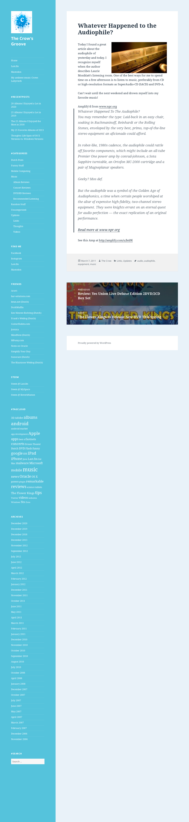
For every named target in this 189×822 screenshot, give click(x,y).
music (93, 264)
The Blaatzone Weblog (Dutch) (27, 362)
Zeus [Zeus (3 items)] (28, 502)
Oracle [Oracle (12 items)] (25, 476)
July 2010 (16, 667)
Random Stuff (18, 204)
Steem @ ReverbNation (23, 394)
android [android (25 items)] (19, 423)
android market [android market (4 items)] (19, 428)
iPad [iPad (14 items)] (32, 453)
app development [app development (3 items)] (19, 434)
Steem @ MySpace (20, 389)
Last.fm (15, 66)
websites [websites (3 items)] (32, 498)
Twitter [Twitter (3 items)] (14, 498)
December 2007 (19, 689)
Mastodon (16, 71)
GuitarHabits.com (20, 324)
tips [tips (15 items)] (38, 492)
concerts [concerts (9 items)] (17, 443)
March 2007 (17, 722)
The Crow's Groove (22, 41)
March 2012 (17, 573)
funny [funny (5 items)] (36, 448)
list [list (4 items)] (39, 459)
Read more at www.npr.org (99, 229)
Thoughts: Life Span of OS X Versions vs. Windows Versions (27, 137)
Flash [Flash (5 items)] (28, 448)
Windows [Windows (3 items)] (15, 502)
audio (140, 260)
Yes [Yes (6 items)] (23, 502)
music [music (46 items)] (30, 469)
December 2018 (19, 534)
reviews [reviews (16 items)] (18, 486)
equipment (83, 264)
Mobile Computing (20, 171)
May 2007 (16, 711)
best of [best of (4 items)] (22, 439)
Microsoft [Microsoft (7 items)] (36, 463)
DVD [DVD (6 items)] (22, 448)
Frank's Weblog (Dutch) (23, 318)
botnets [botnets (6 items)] (31, 439)
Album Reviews (21, 182)
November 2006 (19, 739)
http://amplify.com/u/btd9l (116, 240)
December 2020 (19, 523)
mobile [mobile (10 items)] (16, 470)
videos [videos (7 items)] (23, 498)
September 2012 (19, 551)
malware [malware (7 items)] (22, 463)
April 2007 (16, 717)
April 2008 (16, 678)
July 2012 (16, 556)
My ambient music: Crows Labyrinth (24, 79)
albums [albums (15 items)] (30, 417)
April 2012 (16, 567)
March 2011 (17, 623)
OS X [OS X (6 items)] (35, 476)
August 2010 (17, 661)
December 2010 (19, 639)
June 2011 (16, 606)
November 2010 (19, 645)
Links (16, 220)
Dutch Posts (17, 160)
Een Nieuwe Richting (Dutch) (26, 312)
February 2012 (19, 578)
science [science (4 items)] (31, 487)
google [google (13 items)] (17, 453)
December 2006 (19, 733)
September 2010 (19, 656)
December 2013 (19, 540)
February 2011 (19, 628)
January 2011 (18, 634)
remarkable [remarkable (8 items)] (35, 481)
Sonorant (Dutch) (20, 357)
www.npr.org (108, 106)
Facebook (16, 253)
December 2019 (19, 528)
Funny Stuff (17, 165)
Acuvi (14, 290)
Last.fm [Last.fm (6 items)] (33, 459)
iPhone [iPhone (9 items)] (16, 458)
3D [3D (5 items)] (12, 417)
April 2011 (16, 617)
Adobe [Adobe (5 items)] (19, 417)
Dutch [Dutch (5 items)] (14, 448)
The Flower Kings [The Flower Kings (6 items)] (23, 493)
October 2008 (18, 672)
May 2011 (16, 612)
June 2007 (16, 706)
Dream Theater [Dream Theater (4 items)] (33, 444)
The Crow (106, 260)
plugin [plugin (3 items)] (22, 481)
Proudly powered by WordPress (94, 343)
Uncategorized (18, 209)
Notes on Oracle (19, 345)
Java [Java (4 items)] (25, 459)
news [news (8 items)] (15, 476)
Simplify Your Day (20, 351)
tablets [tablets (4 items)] (38, 487)
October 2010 (18, 650)
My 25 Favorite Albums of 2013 (27, 130)
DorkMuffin (17, 307)
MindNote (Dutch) (20, 335)
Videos (16, 231)
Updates (15, 215)
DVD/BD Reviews (22, 193)
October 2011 (18, 600)
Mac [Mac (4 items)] (13, 463)
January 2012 (18, 584)
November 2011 (19, 595)
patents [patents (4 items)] (15, 481)
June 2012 (16, 562)
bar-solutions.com (20, 296)
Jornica (15, 329)
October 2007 (18, 694)
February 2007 (19, 728)
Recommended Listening (26, 198)
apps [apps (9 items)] (14, 439)
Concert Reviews (21, 187)
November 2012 (19, 545)
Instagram (16, 258)
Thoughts (18, 226)
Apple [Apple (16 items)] (34, 433)
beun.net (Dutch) (20, 301)
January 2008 (18, 683)
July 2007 (16, 700)
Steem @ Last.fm (19, 383)
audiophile (149, 260)
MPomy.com (17, 340)
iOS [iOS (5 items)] (25, 453)
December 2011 (19, 589)
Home (14, 60)
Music (14, 176)
